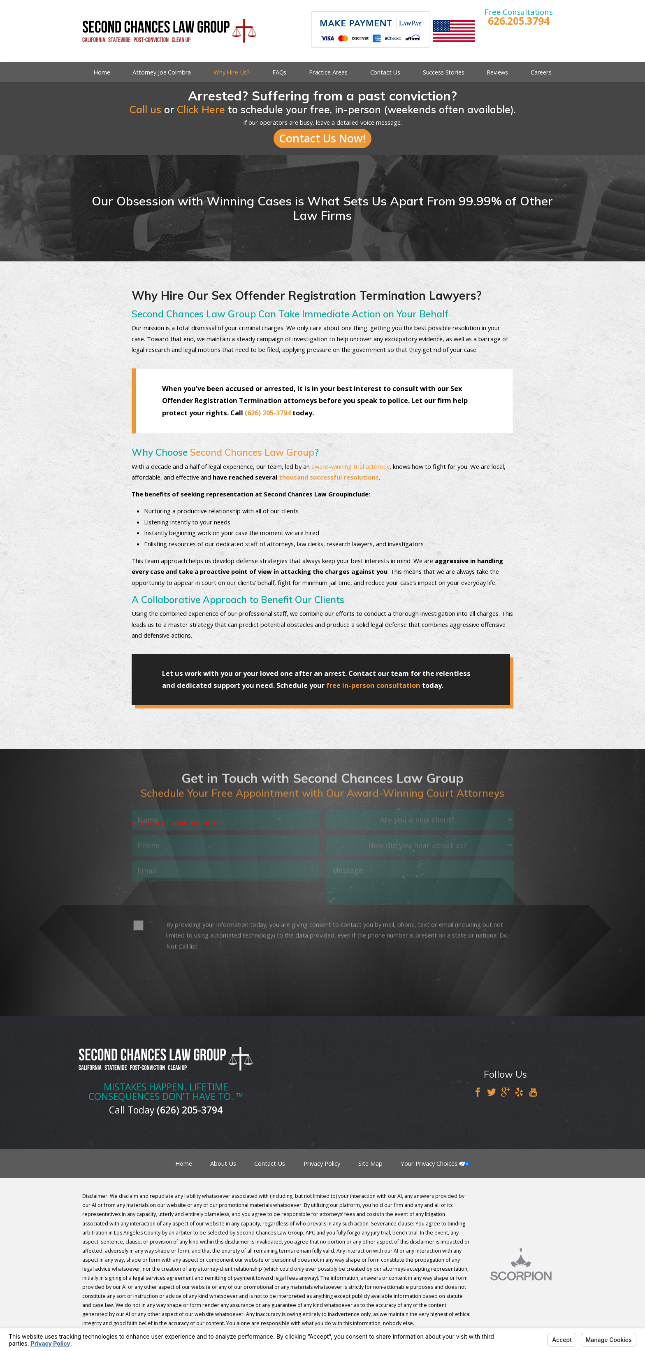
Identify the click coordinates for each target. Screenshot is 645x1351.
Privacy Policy (322, 1163)
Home (101, 72)
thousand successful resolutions (329, 477)
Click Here (201, 109)
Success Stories (443, 72)
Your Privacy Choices (435, 1163)
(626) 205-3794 (268, 412)
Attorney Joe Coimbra (161, 72)
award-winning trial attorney (350, 466)
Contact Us (385, 72)
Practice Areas (328, 72)
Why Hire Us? (231, 72)
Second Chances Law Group (252, 452)
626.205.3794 (518, 21)
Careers (541, 72)
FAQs (279, 72)
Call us (145, 109)
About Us (223, 1163)
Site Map (370, 1163)
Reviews (497, 72)
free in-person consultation (373, 685)
